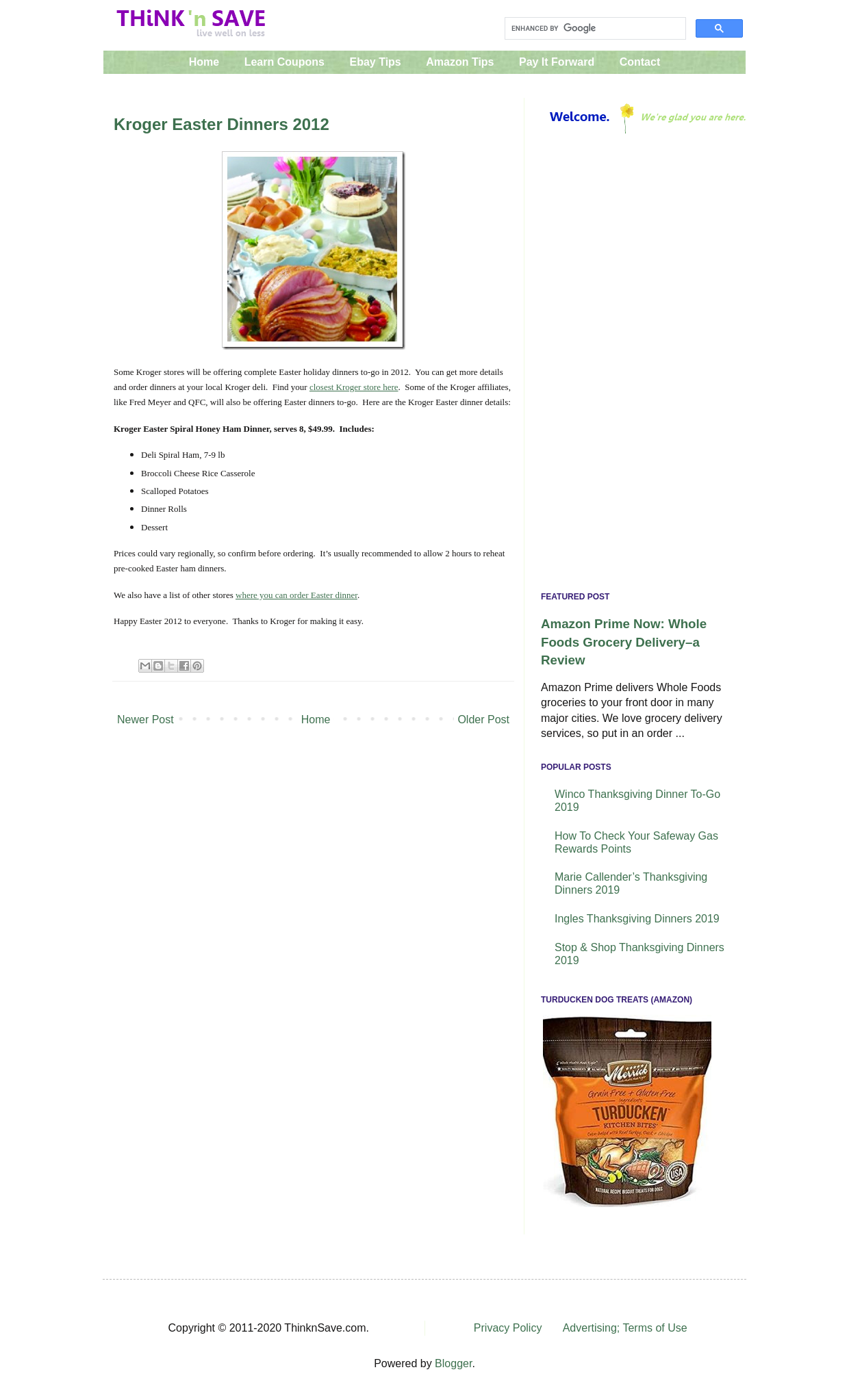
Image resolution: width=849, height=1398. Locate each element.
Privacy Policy (508, 1328)
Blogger (453, 1363)
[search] (593, 29)
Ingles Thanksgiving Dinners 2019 (637, 918)
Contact (640, 62)
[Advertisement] (635, 366)
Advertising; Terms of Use (625, 1328)
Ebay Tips (375, 62)
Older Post (483, 719)
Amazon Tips (460, 62)
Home (204, 62)
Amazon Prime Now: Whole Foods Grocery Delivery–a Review (624, 641)
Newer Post (145, 719)
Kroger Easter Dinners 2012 (221, 124)
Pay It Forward (556, 62)
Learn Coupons (284, 62)
